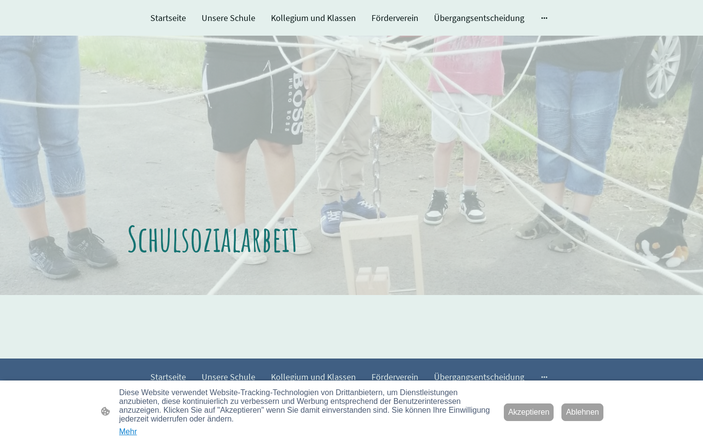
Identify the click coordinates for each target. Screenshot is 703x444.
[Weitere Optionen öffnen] (544, 18)
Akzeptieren (529, 412)
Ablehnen (582, 412)
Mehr (128, 431)
